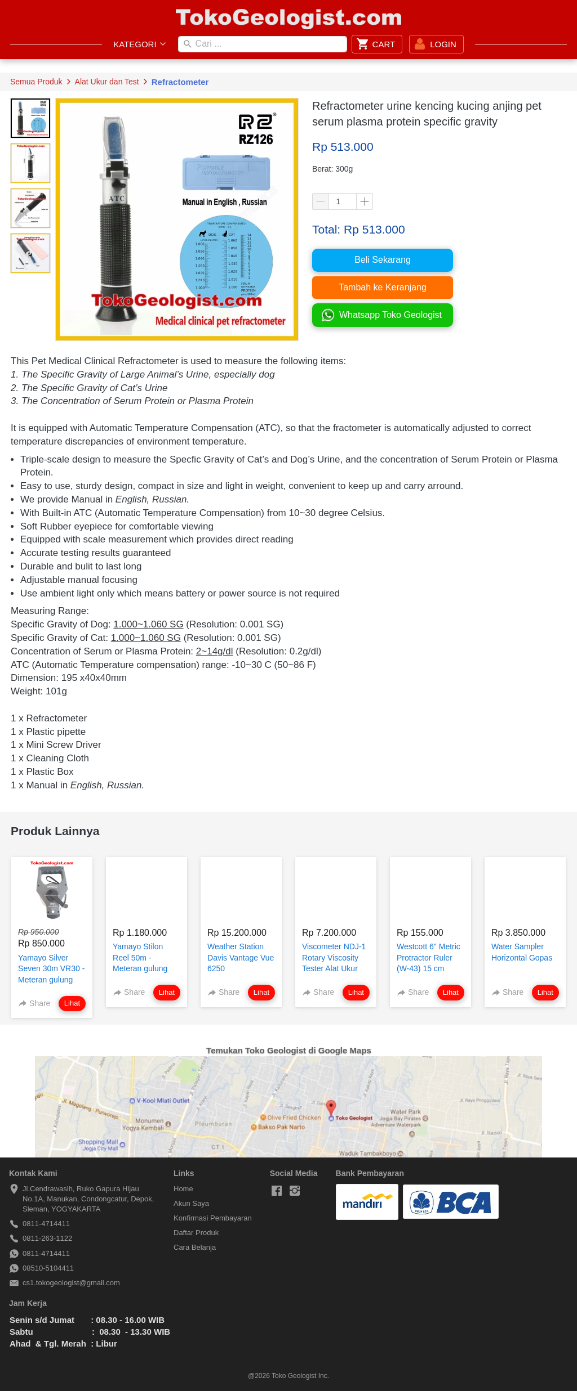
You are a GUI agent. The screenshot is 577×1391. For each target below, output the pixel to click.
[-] (276, 1191)
